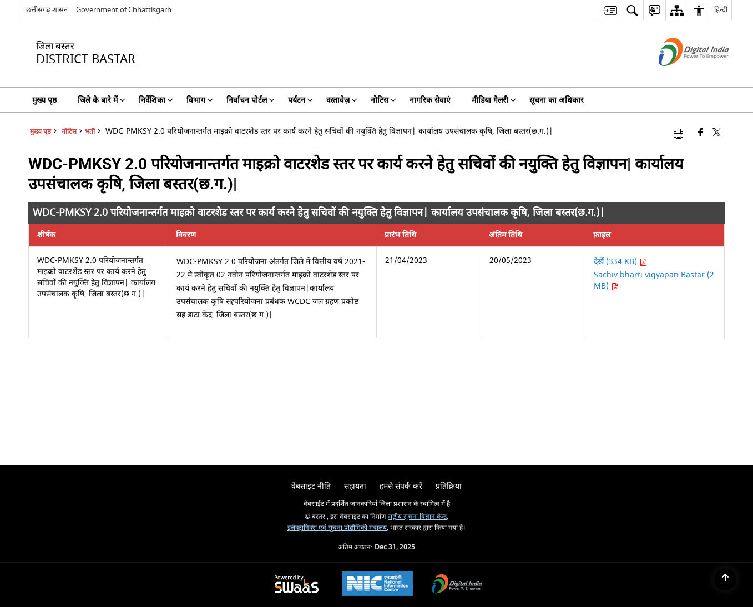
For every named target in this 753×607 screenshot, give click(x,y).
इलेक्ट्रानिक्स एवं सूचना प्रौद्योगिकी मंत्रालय (337, 528)
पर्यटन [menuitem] (300, 100)
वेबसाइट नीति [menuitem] (311, 486)
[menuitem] (610, 10)
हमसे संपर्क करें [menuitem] (401, 486)
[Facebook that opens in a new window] (700, 133)
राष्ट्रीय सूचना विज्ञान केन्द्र (417, 517)
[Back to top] (725, 579)
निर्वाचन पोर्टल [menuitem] (250, 100)
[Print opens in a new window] (680, 133)
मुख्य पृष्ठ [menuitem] (44, 100)
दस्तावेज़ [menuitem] (341, 100)
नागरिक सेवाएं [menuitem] (430, 100)
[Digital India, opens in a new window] (457, 585)
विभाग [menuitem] (199, 100)
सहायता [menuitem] (355, 486)
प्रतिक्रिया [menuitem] (449, 486)
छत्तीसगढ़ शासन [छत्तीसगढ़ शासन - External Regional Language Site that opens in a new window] (47, 9)
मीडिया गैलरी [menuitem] (494, 100)
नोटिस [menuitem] (383, 100)
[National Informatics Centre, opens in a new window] (377, 585)
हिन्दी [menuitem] (720, 9)
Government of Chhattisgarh (123, 9)
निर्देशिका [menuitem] (156, 100)
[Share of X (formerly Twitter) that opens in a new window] (717, 133)
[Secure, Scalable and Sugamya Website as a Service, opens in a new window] (296, 585)
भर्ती (90, 131)
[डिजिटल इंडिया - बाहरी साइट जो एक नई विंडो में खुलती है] (680, 76)
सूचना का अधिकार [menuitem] (556, 100)
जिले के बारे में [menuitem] (101, 100)
